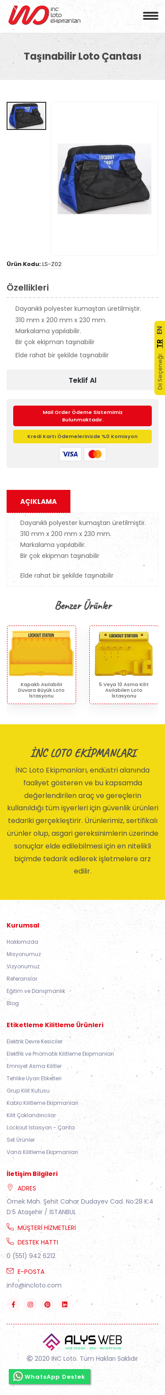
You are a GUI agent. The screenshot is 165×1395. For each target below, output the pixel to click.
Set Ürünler (21, 1139)
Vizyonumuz (23, 966)
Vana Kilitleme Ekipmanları (42, 1152)
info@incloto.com (34, 1285)
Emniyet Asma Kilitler (34, 1066)
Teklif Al (82, 380)
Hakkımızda (22, 942)
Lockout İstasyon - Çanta (41, 1127)
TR (159, 343)
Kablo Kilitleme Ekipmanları (42, 1103)
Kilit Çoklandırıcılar (31, 1115)
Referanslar (22, 978)
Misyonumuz (24, 954)
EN (159, 330)
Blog (13, 1003)
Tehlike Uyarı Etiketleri (34, 1078)
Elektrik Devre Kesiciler (34, 1041)
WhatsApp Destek (49, 1376)
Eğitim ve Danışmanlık (36, 991)
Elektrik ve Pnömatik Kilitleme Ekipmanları (60, 1053)
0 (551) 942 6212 (31, 1255)
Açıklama (38, 501)
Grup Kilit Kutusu (28, 1090)
